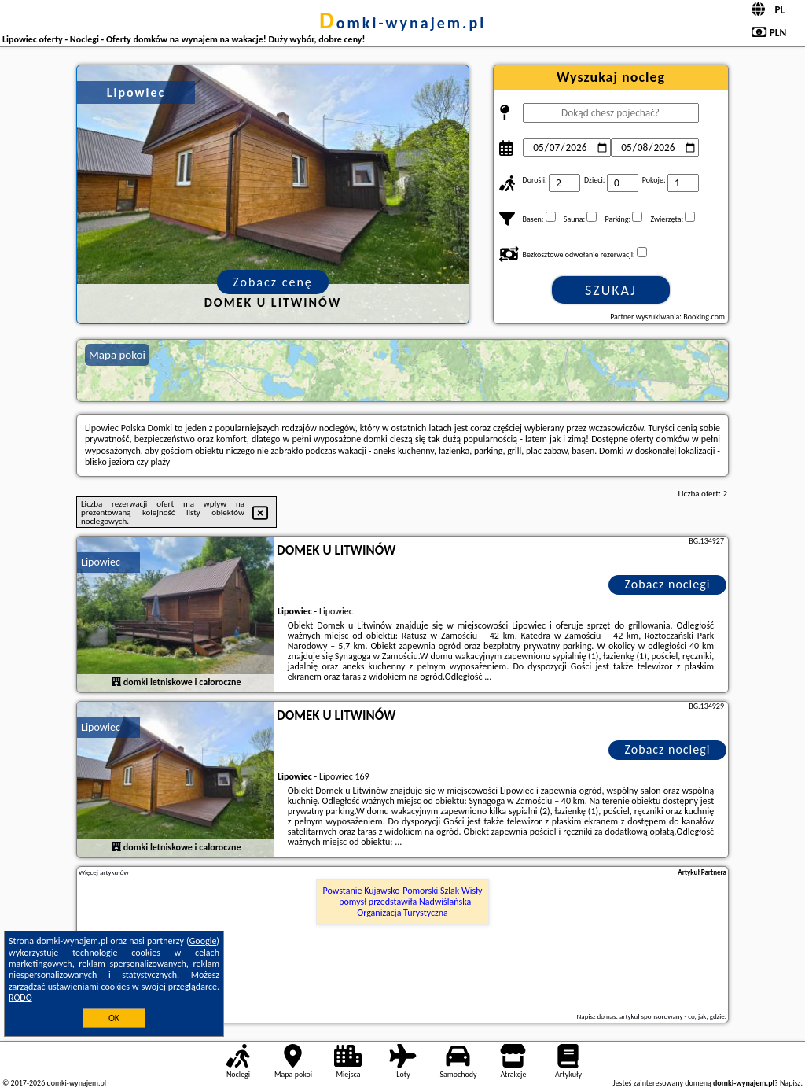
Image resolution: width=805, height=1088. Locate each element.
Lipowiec (100, 562)
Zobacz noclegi (668, 584)
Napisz (790, 1083)
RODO (20, 997)
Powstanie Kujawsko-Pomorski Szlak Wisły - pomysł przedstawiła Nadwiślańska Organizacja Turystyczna (403, 902)
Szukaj (611, 290)
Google (203, 940)
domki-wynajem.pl (402, 22)
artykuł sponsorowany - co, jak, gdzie (672, 1016)
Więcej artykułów (104, 872)
